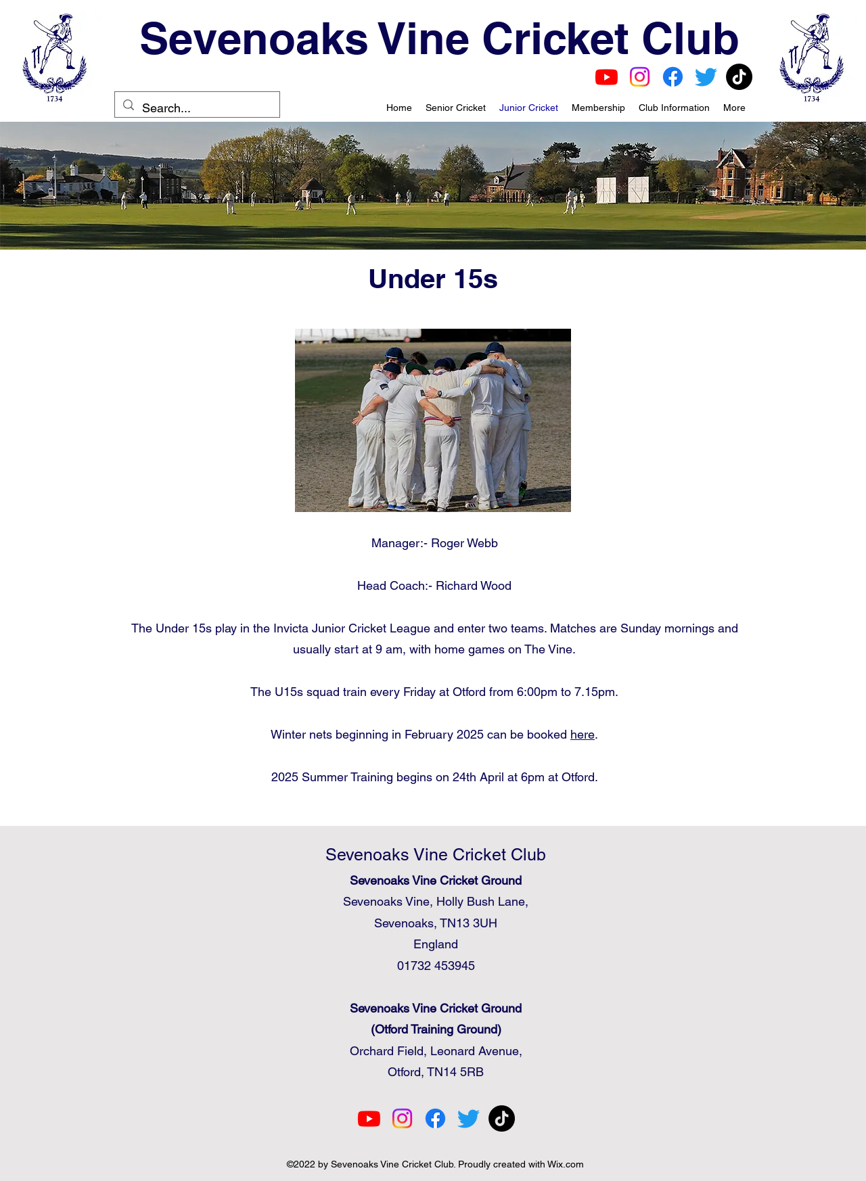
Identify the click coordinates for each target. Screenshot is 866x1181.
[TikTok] (739, 77)
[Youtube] (606, 77)
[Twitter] (706, 77)
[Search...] (196, 108)
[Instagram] (639, 77)
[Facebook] (673, 77)
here (582, 734)
